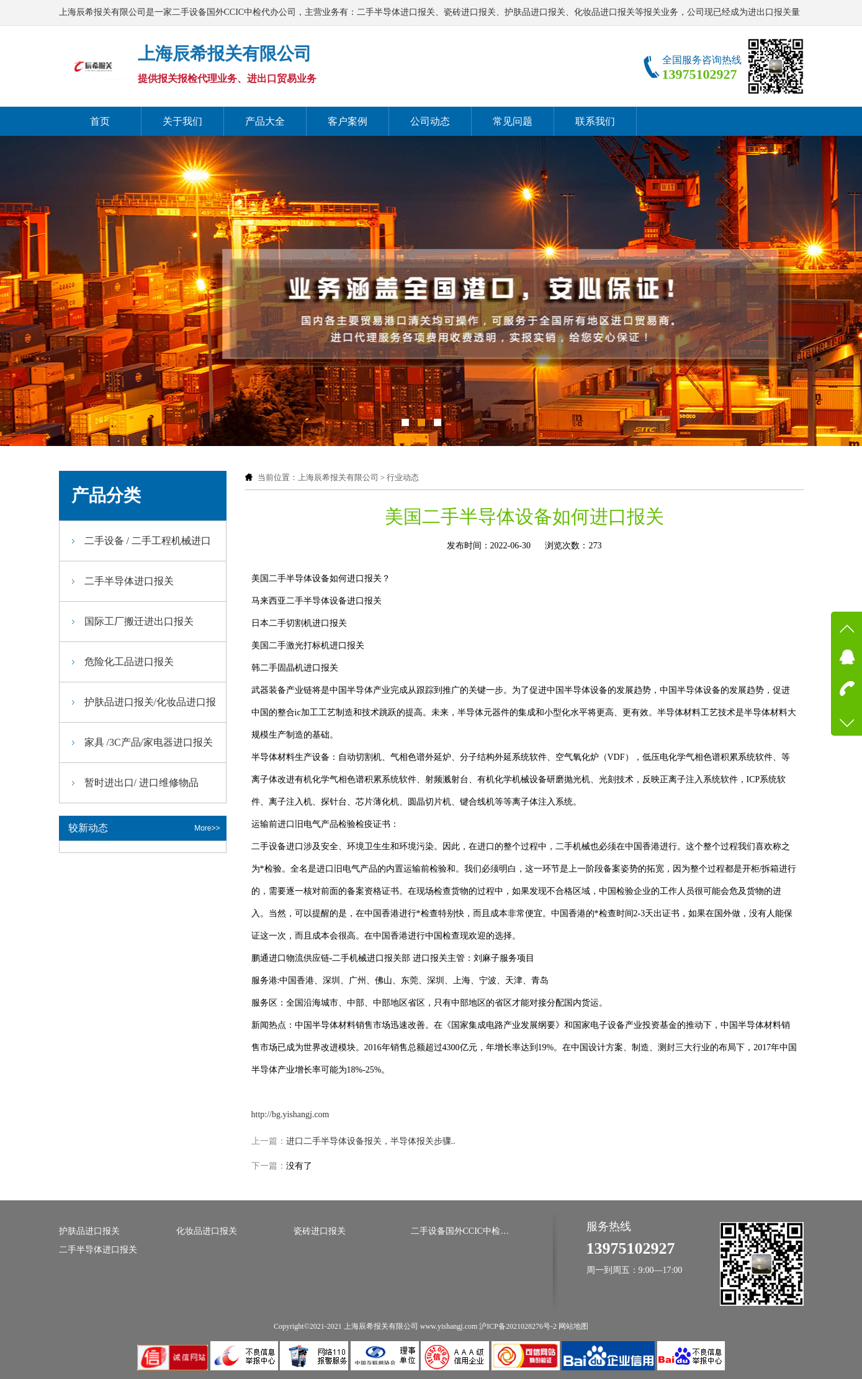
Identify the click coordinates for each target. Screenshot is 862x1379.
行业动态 (403, 477)
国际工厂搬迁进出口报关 (139, 621)
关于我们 (182, 121)
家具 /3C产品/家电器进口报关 (148, 742)
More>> (207, 828)
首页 (100, 121)
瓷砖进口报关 (320, 1231)
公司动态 (430, 121)
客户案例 (347, 121)
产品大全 (265, 121)
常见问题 (512, 121)
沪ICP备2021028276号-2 (518, 1326)
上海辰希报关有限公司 (338, 477)
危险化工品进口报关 (129, 661)
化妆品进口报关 (206, 1231)
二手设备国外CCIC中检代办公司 (460, 1231)
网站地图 (573, 1326)
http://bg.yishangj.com (290, 1114)
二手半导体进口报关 (129, 581)
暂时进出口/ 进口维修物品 (141, 782)
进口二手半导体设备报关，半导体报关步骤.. (371, 1141)
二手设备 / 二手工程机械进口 (147, 540)
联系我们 (595, 121)
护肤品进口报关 (89, 1231)
